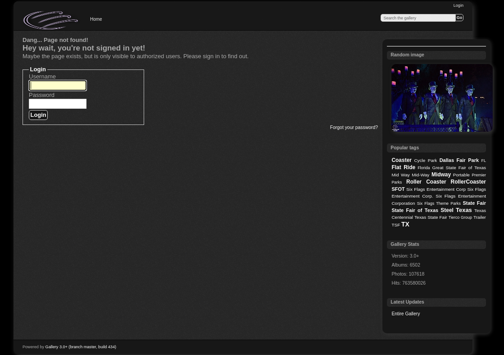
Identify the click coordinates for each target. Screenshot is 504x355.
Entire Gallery (405, 313)
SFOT (397, 189)
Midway (441, 174)
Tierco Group (460, 217)
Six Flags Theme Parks (439, 203)
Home (96, 19)
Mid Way (400, 174)
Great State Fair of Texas (459, 167)
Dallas (447, 160)
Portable (461, 174)
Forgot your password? (354, 127)
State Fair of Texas (414, 210)
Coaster (401, 160)
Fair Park (467, 160)
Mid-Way (420, 174)
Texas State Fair (430, 217)
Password (41, 95)
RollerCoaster (468, 182)
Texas (464, 210)
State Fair (474, 203)
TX (405, 224)
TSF (395, 224)
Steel (447, 210)
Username (42, 76)
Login (458, 5)
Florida (424, 168)
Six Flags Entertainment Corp (436, 189)
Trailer (479, 217)
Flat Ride (403, 167)
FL (483, 160)
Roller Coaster (426, 182)
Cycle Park (425, 160)
